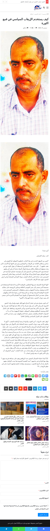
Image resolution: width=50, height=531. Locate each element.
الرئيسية (45, 14)
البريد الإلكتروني (43, 490)
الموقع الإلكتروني (43, 498)
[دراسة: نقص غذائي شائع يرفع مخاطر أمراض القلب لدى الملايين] (36, 433)
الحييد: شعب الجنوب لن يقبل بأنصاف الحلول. (32, 2)
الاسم (46, 483)
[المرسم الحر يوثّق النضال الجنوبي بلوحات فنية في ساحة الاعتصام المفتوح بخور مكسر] (12, 408)
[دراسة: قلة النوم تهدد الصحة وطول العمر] (12, 433)
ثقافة (31, 14)
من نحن (10, 523)
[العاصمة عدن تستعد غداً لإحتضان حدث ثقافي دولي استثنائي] (36, 408)
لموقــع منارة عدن (25, 523)
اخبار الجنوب (37, 14)
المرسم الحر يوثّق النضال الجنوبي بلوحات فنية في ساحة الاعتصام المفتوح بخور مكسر (12, 418)
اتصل (15, 523)
